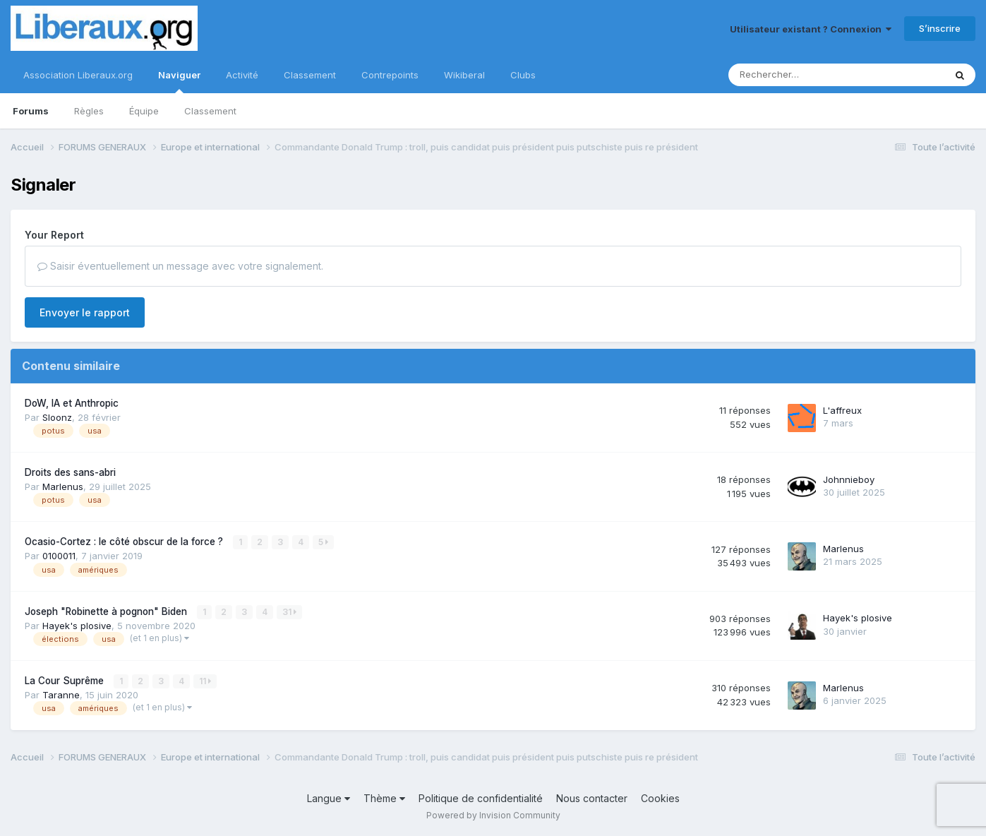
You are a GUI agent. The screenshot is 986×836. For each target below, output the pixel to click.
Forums (31, 111)
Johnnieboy (848, 479)
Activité (242, 74)
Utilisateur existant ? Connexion (810, 29)
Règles (89, 111)
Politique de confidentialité (481, 798)
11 (205, 681)
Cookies (660, 798)
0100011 (59, 555)
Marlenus (62, 486)
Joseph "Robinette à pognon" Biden (107, 611)
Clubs (523, 74)
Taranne (61, 694)
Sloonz (57, 417)
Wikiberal (464, 74)
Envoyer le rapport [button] (85, 312)
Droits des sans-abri (70, 472)
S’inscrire (940, 28)
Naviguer (179, 81)
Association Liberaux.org (78, 74)
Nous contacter (591, 798)
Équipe (144, 111)
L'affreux (842, 410)
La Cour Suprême (66, 680)
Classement (210, 111)
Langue (328, 798)
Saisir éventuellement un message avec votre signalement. (180, 266)
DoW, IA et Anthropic (72, 403)
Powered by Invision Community (493, 815)
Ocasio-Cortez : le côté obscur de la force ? (125, 541)
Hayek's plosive (77, 625)
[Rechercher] (795, 75)
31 (289, 612)
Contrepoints (390, 74)
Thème (384, 798)
